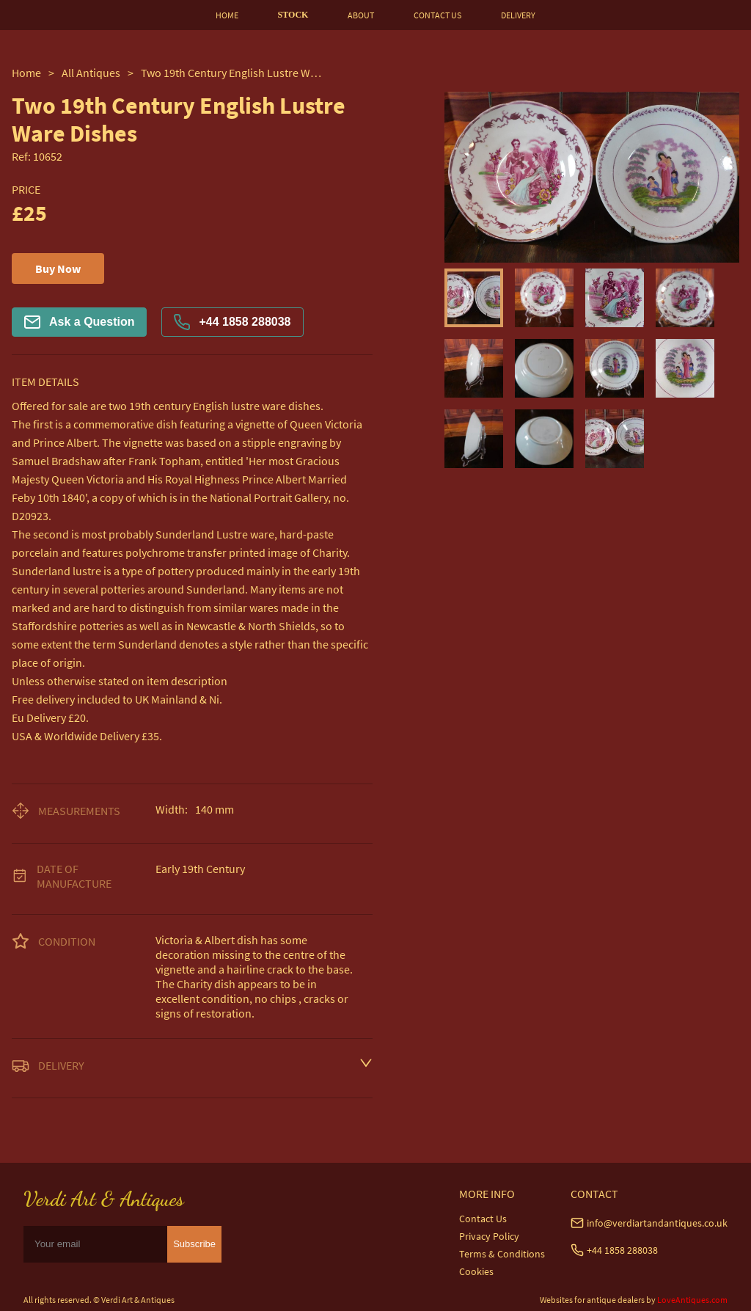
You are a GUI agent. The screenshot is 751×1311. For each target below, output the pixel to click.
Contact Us (483, 1218)
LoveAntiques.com (692, 1299)
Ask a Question (79, 322)
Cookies (476, 1271)
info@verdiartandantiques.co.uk (657, 1223)
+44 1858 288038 (232, 322)
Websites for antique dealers (592, 1299)
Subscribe (194, 1243)
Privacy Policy (489, 1236)
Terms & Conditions (502, 1253)
